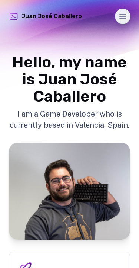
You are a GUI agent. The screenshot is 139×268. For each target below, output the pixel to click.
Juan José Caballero (45, 16)
